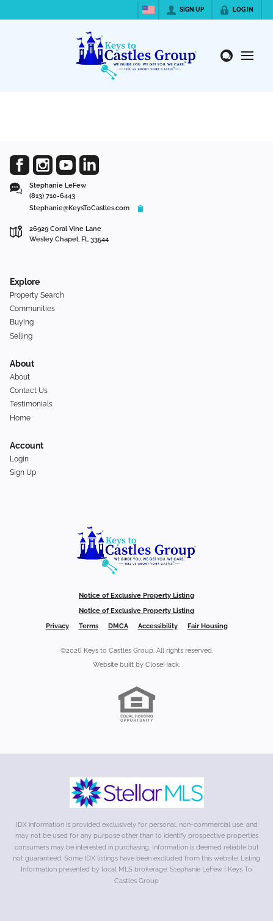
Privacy (57, 626)
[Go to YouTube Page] (66, 165)
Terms (88, 626)
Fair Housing (207, 626)
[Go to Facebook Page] (19, 165)
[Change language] (148, 9)
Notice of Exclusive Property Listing (136, 596)
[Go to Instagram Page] (43, 165)
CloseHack (162, 665)
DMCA (118, 626)
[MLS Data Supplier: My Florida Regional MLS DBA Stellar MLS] (137, 792)
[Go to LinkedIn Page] (89, 165)
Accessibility (158, 626)
